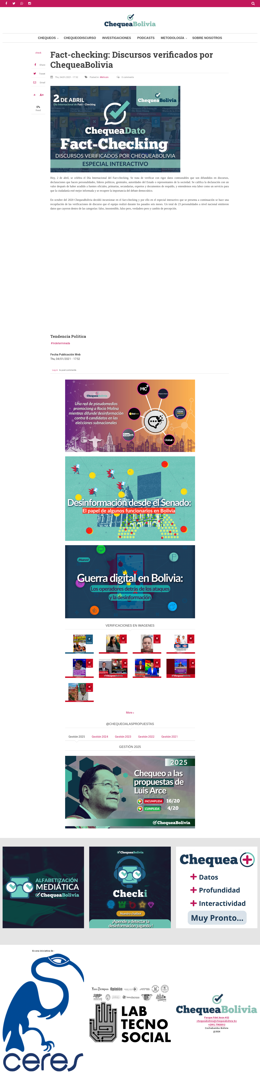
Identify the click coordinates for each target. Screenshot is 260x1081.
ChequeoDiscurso (80, 38)
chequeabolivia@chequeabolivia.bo (217, 1021)
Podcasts (146, 38)
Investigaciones (116, 38)
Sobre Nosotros (207, 38)
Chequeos (47, 38)
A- (35, 95)
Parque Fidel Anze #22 (216, 1017)
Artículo (104, 77)
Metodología (172, 38)
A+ (42, 95)
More (129, 712)
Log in (55, 370)
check (38, 53)
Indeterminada (61, 343)
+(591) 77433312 (216, 1024)
